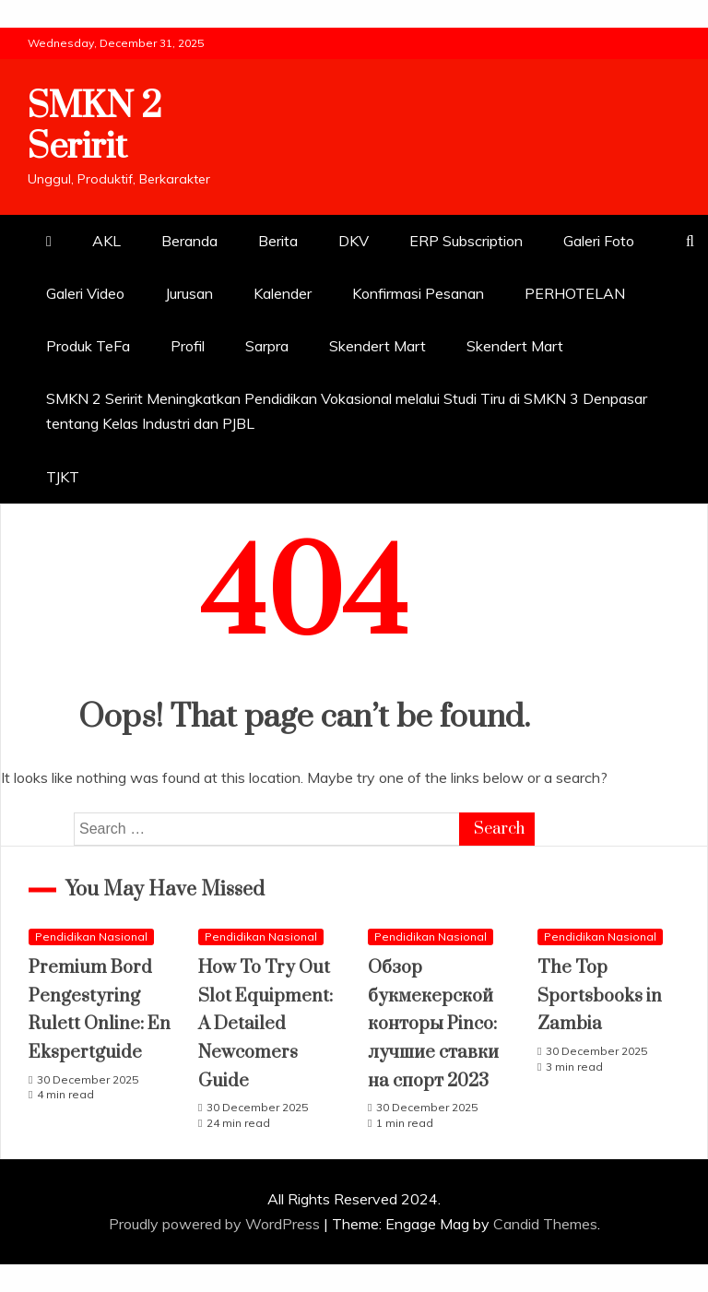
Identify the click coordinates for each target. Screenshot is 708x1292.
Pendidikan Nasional (91, 936)
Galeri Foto (598, 240)
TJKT (62, 477)
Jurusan (189, 293)
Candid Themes (545, 1224)
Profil (188, 346)
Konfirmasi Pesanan (418, 293)
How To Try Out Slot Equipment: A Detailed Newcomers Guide (265, 1024)
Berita (278, 240)
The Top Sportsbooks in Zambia (599, 996)
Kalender (283, 293)
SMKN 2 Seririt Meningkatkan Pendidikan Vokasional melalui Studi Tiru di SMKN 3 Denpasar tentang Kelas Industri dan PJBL (346, 411)
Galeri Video (85, 293)
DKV (353, 240)
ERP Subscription (466, 240)
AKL (106, 240)
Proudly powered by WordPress (216, 1224)
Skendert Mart (377, 346)
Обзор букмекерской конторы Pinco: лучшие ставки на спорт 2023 (433, 1024)
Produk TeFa (88, 346)
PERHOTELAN (575, 293)
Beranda (189, 240)
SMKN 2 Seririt (95, 126)
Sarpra (267, 346)
